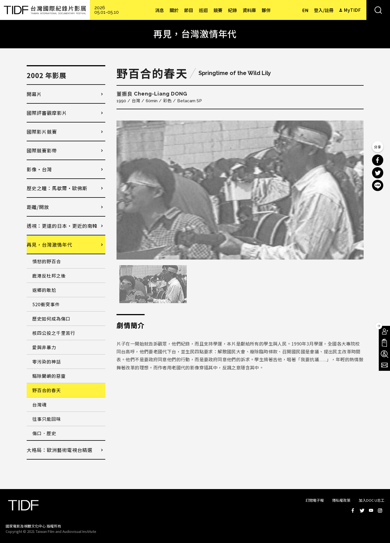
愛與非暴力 (44, 347)
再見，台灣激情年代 (49, 244)
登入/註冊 (324, 10)
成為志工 (384, 354)
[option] (240, 190)
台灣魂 (39, 404)
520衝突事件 (46, 304)
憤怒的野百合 (46, 261)
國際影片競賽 (42, 131)
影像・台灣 (39, 169)
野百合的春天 (46, 390)
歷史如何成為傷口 (51, 318)
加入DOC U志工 (371, 500)
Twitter (361, 510)
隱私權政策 (341, 500)
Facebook (352, 510)
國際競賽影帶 (42, 150)
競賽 (217, 10)
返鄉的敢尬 (44, 290)
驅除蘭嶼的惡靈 (49, 375)
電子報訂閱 (384, 365)
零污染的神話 (46, 361)
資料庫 (249, 10)
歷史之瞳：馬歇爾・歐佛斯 (57, 188)
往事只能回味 (46, 418)
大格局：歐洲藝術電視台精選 (59, 449)
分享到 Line (377, 185)
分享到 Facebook (377, 160)
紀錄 (232, 10)
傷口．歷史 (44, 433)
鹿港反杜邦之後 (49, 275)
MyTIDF (352, 9)
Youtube (370, 510)
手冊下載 (384, 342)
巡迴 (203, 10)
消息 (159, 10)
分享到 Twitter (377, 172)
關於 (174, 10)
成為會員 (384, 331)
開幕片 (34, 93)
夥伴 (266, 10)
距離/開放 (38, 206)
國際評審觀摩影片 (47, 112)
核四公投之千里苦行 (53, 333)
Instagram (379, 510)
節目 (188, 10)
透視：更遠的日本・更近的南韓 (62, 225)
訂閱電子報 (314, 500)
